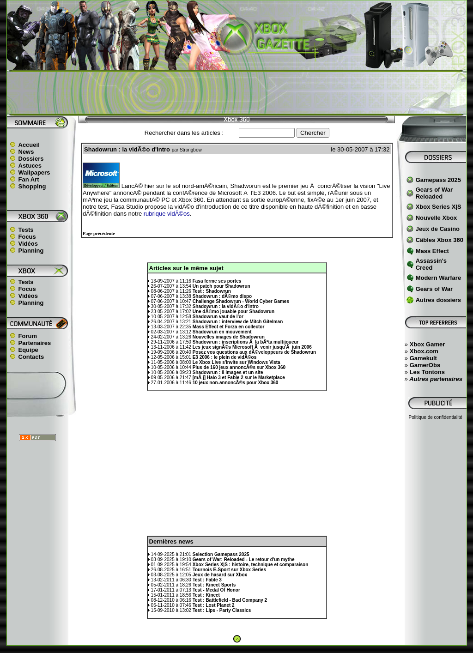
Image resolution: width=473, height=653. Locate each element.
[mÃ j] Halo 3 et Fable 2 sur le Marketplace (239, 377)
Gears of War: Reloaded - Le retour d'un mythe (244, 559)
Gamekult (423, 358)
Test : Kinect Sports (214, 584)
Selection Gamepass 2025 (221, 554)
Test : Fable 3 (207, 579)
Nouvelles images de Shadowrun (229, 336)
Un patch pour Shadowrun (221, 286)
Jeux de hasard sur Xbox (220, 574)
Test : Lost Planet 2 (214, 605)
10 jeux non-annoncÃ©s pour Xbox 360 (236, 382)
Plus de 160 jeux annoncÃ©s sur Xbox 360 (239, 367)
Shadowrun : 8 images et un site (228, 372)
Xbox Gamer (427, 344)
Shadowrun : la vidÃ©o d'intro (226, 306)
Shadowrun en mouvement (222, 331)
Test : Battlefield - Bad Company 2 (230, 600)
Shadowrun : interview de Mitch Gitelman (238, 321)
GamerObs (425, 365)
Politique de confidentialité (435, 417)
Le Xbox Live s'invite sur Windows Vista (236, 362)
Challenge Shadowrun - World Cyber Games (241, 301)
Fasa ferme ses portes (217, 281)
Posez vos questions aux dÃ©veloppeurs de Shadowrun (254, 352)
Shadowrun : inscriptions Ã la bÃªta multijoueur (246, 342)
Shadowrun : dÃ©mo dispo (222, 296)
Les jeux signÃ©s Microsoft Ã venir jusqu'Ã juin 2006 (252, 347)
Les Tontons (427, 372)
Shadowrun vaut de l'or (218, 316)
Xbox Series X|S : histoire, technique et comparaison (251, 564)
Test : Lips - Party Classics (222, 610)
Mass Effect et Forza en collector (229, 326)
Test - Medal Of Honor (216, 590)
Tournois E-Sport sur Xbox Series (229, 569)
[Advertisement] (236, 93)
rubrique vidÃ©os (167, 213)
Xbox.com (424, 351)
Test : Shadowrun (212, 291)
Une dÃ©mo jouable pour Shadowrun (233, 311)
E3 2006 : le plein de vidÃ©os (225, 357)
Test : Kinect (206, 595)
